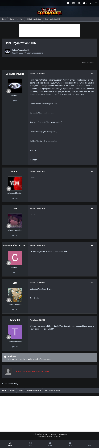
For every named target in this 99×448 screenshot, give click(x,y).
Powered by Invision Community (50, 436)
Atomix (15, 171)
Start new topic (88, 63)
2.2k (15, 347)
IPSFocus (44, 434)
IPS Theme (35, 434)
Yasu (15, 208)
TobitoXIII (15, 320)
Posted (37, 74)
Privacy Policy (62, 434)
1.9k (15, 310)
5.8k (15, 235)
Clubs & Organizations (34, 53)
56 (15, 101)
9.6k (15, 198)
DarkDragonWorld (21, 50)
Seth (15, 282)
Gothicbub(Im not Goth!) (15, 245)
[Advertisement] (49, 30)
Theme (53, 434)
